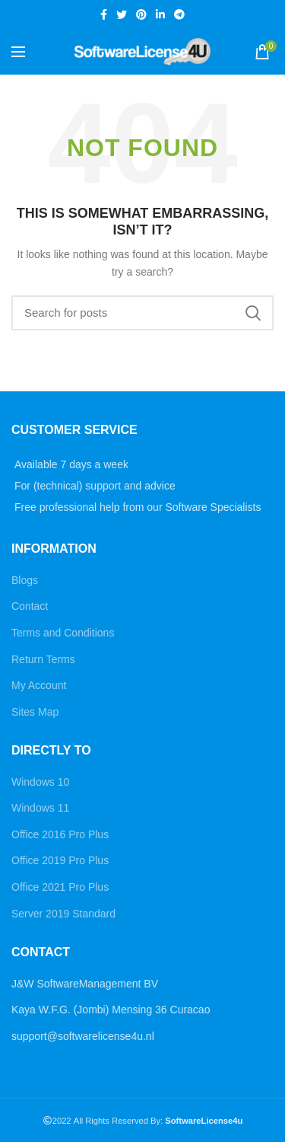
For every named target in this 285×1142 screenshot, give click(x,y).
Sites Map (35, 712)
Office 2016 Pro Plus (60, 834)
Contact (29, 606)
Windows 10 (40, 782)
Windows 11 (40, 808)
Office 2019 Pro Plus (60, 860)
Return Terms (43, 659)
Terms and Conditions (62, 633)
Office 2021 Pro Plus (60, 887)
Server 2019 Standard (63, 914)
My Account (38, 685)
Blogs (24, 580)
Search (253, 312)
